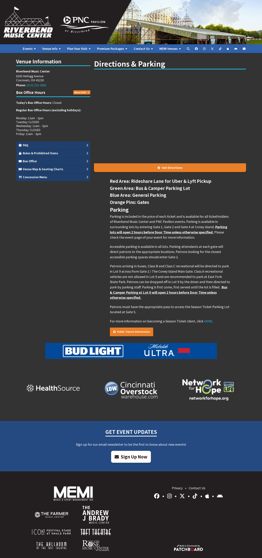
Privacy (177, 488)
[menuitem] (29, 48)
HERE (208, 321)
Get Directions (169, 167)
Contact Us (197, 488)
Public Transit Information (131, 331)
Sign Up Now (131, 456)
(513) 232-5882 (36, 85)
